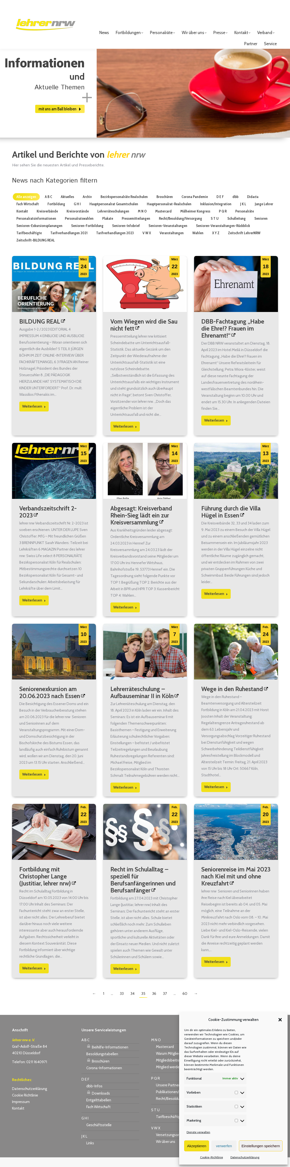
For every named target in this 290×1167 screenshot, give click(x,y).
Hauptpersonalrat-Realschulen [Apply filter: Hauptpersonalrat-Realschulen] (169, 214)
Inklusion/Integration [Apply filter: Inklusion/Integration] (215, 214)
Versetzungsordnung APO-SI (178, 1144)
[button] (280, 1019)
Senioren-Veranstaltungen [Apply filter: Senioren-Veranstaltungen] (167, 235)
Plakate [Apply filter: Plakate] (107, 228)
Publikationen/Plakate (173, 1101)
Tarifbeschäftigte (170, 1126)
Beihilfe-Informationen (107, 1056)
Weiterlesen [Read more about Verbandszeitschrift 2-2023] (34, 610)
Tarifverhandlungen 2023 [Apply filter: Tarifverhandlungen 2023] (115, 242)
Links (90, 1153)
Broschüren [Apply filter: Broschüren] (164, 206)
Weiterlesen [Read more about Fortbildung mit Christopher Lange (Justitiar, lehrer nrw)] (34, 978)
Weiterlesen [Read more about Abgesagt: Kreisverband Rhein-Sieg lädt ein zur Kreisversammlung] (125, 617)
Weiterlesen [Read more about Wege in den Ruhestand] (216, 796)
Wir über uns (165, 1151)
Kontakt (18, 1118)
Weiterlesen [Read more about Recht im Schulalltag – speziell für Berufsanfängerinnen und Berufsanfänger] (125, 978)
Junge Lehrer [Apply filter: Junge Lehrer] (264, 214)
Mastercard (165, 1056)
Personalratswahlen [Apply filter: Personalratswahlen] (79, 228)
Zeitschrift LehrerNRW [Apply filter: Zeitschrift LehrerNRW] (244, 242)
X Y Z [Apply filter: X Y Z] (215, 242)
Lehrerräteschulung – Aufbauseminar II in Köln (142, 702)
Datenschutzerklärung (244, 1157)
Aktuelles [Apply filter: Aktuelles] (67, 206)
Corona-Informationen (104, 1077)
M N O (156, 1049)
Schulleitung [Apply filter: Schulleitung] (236, 228)
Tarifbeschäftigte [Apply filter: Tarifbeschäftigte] (29, 242)
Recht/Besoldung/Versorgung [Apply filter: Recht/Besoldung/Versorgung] (180, 228)
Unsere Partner (168, 1095)
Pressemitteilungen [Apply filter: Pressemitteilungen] (136, 228)
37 (165, 1003)
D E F (85, 1089)
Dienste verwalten (198, 1132)
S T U (155, 1119)
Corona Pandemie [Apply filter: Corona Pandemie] (195, 206)
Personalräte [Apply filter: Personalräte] (244, 221)
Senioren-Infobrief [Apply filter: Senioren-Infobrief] (126, 235)
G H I (84, 1128)
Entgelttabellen (98, 1110)
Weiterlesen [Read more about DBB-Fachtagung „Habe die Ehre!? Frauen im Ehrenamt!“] (216, 430)
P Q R (155, 1088)
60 (184, 1003)
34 (132, 1003)
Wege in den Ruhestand (232, 698)
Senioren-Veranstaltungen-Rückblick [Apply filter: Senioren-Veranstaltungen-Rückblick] (223, 235)
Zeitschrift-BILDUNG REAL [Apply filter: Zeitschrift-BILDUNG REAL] (35, 250)
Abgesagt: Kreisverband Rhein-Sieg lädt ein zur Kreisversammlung (141, 525)
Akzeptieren (196, 1146)
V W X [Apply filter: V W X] (146, 242)
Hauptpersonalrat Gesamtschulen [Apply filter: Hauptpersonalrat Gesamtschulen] (113, 214)
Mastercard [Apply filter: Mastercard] (163, 221)
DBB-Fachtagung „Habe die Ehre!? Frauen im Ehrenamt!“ (232, 338)
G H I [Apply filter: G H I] (77, 214)
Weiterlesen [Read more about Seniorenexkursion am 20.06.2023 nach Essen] (34, 784)
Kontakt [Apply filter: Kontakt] (22, 221)
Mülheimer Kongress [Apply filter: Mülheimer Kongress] (195, 221)
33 (122, 1003)
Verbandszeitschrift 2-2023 (48, 521)
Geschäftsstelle (99, 1134)
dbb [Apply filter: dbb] (235, 206)
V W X (155, 1138)
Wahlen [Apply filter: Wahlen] (197, 242)
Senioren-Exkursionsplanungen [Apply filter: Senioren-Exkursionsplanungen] (39, 235)
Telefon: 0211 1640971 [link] (29, 1071)
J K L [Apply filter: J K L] (243, 214)
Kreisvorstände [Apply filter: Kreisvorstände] (78, 221)
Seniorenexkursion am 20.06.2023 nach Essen (49, 702)
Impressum (21, 1111)
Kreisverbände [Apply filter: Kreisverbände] (47, 221)
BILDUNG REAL (39, 331)
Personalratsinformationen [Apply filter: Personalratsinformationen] (36, 228)
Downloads (98, 1102)
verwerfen (224, 1146)
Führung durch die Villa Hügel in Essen (231, 521)
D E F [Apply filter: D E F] (220, 206)
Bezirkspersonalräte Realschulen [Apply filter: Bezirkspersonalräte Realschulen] (124, 206)
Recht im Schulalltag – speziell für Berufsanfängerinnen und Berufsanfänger (143, 889)
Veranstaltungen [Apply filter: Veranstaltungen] (172, 242)
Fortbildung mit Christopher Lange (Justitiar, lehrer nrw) (45, 886)
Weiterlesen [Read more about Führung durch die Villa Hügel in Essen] (216, 603)
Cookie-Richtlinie (211, 1157)
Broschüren (97, 1070)
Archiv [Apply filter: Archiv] (87, 206)
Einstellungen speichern (261, 1146)
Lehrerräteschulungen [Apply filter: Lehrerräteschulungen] (113, 221)
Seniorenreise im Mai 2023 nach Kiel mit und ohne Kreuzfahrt (235, 886)
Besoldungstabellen (102, 1063)
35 (143, 1003)
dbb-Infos (94, 1096)
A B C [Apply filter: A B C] (48, 206)
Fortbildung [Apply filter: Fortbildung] (56, 214)
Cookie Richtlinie (25, 1105)
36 (154, 1003)
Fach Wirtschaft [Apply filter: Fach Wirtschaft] (27, 214)
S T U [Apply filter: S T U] (215, 228)
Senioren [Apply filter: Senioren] (261, 228)
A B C (85, 1049)
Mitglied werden (169, 1077)
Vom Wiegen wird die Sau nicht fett (143, 334)
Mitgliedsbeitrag (169, 1070)
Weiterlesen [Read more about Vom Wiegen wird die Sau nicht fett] (125, 436)
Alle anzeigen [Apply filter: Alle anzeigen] (26, 206)
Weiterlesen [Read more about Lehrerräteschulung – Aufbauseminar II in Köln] (125, 797)
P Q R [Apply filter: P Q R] (223, 221)
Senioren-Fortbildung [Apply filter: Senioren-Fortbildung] (87, 235)
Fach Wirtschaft (98, 1116)
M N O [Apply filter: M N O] (142, 221)
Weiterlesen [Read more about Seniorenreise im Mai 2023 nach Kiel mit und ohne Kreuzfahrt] (216, 971)
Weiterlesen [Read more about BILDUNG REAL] (34, 416)
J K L (84, 1146)
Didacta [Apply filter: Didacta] (252, 206)
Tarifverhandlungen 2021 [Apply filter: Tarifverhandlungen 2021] (69, 242)
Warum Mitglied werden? (175, 1063)
